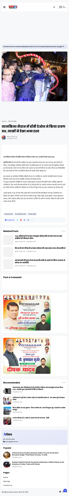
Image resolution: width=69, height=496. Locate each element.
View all (63, 231)
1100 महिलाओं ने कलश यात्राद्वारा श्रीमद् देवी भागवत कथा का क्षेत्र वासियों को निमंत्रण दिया (38, 237)
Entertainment (21, 214)
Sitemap (6, 481)
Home (4, 121)
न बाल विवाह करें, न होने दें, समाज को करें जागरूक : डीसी (31, 418)
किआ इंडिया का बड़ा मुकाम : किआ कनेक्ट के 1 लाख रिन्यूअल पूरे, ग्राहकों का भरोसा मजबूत (39, 409)
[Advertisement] (34, 27)
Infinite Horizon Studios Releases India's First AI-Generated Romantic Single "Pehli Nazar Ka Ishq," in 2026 (35, 454)
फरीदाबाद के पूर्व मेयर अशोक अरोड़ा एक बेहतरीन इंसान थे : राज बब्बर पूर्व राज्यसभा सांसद (39, 398)
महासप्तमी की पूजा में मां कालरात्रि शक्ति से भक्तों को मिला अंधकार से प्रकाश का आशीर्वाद (40, 261)
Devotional (12, 121)
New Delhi (33, 214)
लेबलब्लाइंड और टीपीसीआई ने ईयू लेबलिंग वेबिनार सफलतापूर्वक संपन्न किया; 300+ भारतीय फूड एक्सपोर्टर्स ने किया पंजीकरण (38, 388)
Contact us (7, 485)
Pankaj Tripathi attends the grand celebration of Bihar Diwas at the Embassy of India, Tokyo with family (38, 463)
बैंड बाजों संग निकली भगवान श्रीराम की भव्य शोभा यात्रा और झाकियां (40, 248)
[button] (32, 220)
